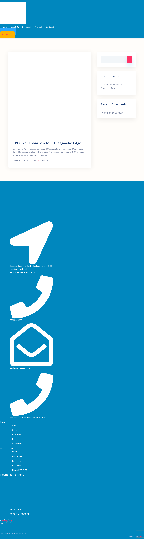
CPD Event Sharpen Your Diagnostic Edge (47, 143)
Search (129, 59)
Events (17, 160)
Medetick (44, 160)
